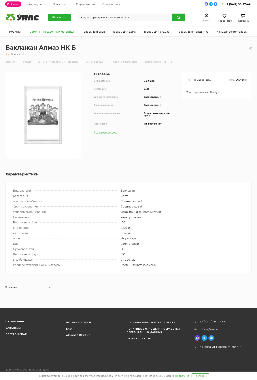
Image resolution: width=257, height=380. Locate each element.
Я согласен (200, 376)
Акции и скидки (78, 335)
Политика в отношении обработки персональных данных (153, 330)
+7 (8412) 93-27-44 (213, 321)
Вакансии (13, 328)
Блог (69, 328)
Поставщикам (16, 334)
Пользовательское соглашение (151, 322)
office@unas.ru (210, 329)
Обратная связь (139, 338)
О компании (14, 321)
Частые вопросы (79, 322)
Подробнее (182, 376)
